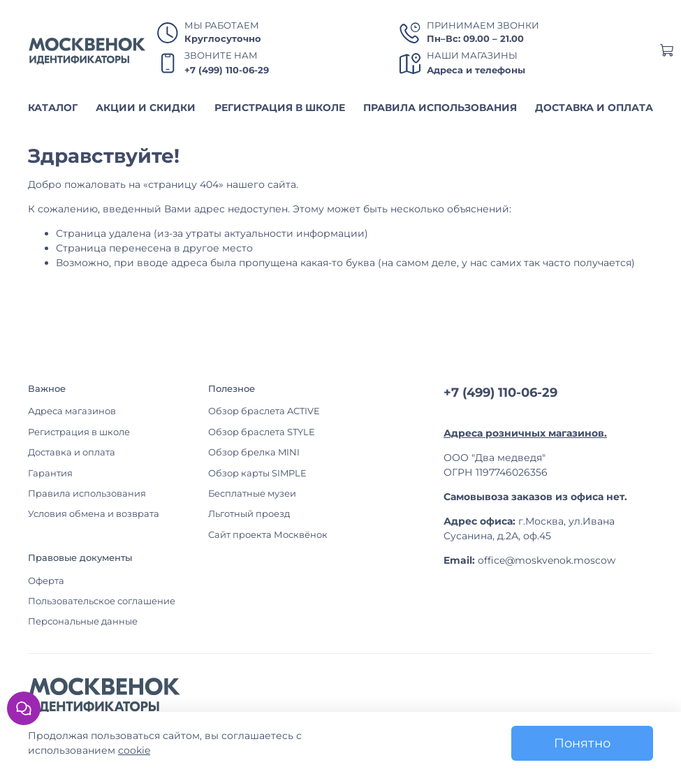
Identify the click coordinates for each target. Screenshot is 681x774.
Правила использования (87, 493)
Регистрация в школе (79, 432)
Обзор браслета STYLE (261, 432)
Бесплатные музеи (252, 493)
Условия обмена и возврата (93, 514)
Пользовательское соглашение (101, 601)
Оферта (46, 581)
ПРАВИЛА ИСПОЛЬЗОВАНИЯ (440, 107)
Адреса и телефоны (476, 70)
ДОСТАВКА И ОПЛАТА (594, 107)
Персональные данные (83, 621)
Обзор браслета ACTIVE (264, 411)
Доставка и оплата (71, 452)
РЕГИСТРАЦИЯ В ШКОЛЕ (279, 107)
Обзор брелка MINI (254, 452)
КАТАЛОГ (53, 107)
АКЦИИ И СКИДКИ (146, 107)
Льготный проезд (249, 514)
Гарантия (50, 473)
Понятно (582, 743)
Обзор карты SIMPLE (257, 473)
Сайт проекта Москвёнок (268, 535)
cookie (134, 750)
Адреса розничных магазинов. (525, 433)
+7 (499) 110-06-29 (226, 70)
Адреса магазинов (72, 411)
